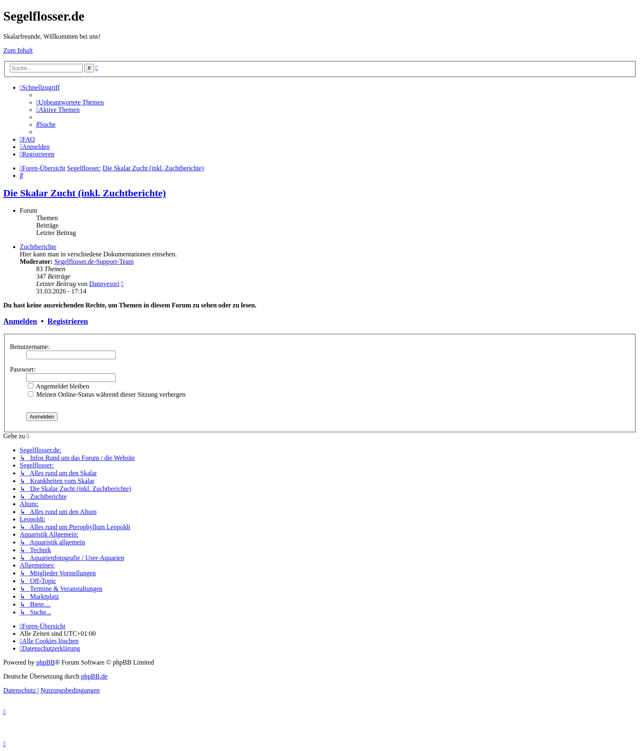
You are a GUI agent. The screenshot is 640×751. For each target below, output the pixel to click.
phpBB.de (94, 676)
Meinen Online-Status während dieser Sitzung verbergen (107, 394)
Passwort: (22, 369)
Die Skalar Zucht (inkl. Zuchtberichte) (84, 193)
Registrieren (67, 321)
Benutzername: (30, 346)
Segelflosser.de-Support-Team (94, 261)
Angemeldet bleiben (58, 386)
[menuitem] (70, 102)
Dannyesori (104, 283)
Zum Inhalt (18, 50)
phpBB (45, 662)
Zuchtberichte (38, 246)
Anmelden (20, 321)
